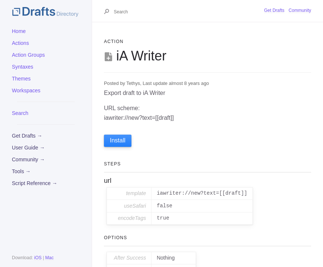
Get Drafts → (27, 136)
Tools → (21, 171)
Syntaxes (22, 67)
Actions (20, 43)
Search (20, 113)
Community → (28, 159)
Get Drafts (274, 10)
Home (19, 31)
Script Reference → (34, 183)
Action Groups (28, 55)
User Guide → (28, 148)
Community (299, 10)
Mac (49, 257)
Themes (21, 79)
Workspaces (26, 90)
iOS (38, 257)
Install (117, 140)
